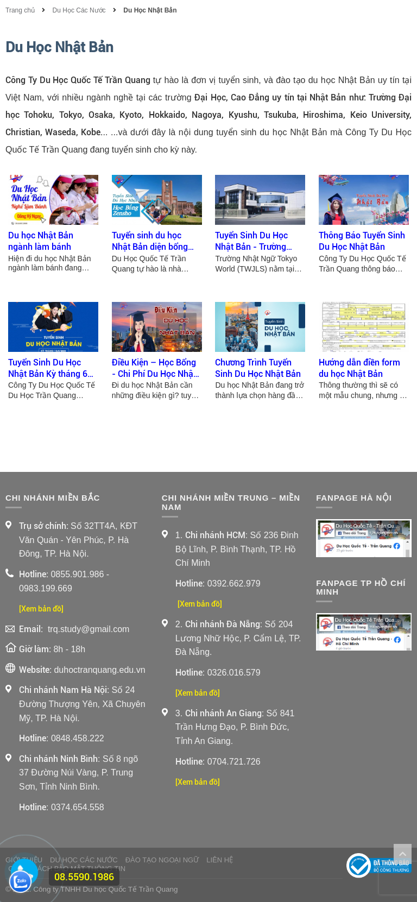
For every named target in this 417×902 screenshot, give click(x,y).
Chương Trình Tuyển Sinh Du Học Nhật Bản (258, 368)
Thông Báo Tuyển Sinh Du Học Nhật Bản (362, 241)
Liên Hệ (219, 860)
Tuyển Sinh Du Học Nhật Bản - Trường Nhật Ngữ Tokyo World (258, 241)
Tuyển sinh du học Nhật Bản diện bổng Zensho (150, 241)
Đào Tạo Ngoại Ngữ (162, 860)
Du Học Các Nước (79, 10)
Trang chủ (20, 10)
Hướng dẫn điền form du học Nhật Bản (359, 368)
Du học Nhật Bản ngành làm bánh (40, 241)
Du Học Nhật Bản (149, 10)
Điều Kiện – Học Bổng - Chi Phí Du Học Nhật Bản (154, 368)
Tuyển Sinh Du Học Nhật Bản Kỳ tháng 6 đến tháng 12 (47, 368)
